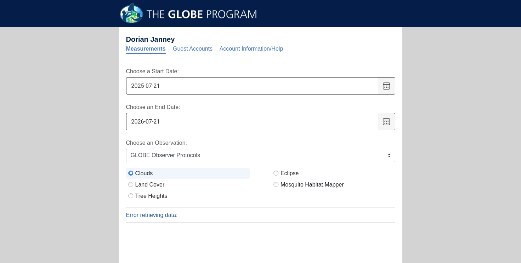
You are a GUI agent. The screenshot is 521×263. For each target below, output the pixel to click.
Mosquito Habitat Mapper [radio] (312, 185)
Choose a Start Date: (152, 71)
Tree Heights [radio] (151, 196)
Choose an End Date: (153, 107)
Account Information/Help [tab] (251, 49)
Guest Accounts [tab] (193, 49)
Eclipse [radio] (290, 173)
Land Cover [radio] (150, 185)
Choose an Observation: (156, 143)
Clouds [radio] (144, 173)
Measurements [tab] (146, 49)
